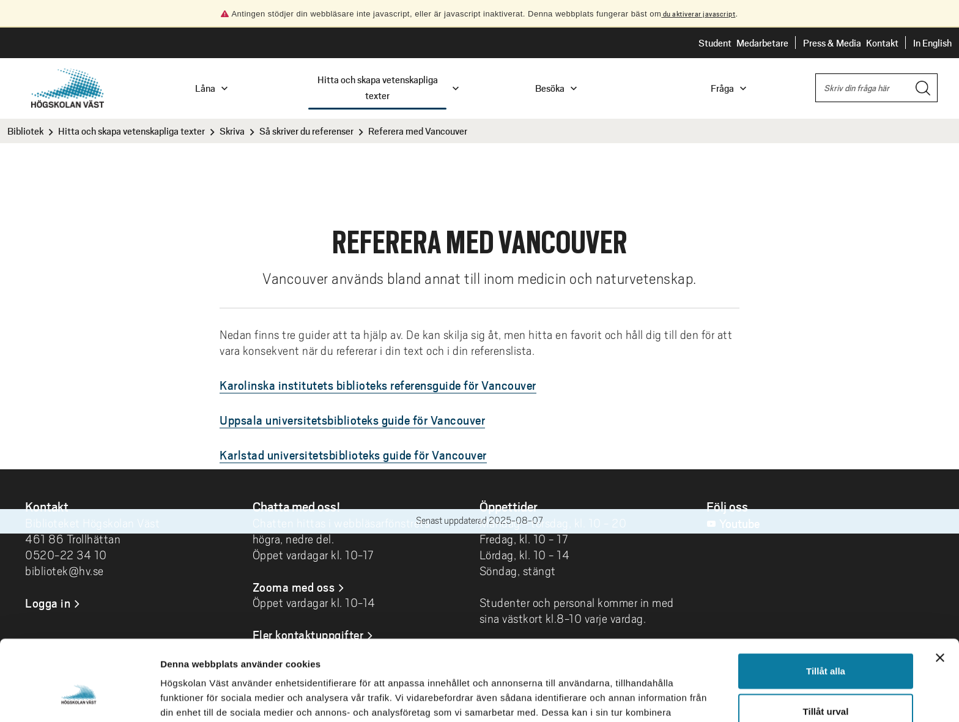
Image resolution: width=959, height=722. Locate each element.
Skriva (232, 130)
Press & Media (832, 42)
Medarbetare (762, 42)
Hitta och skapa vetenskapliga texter (131, 130)
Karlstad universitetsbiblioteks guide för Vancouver (353, 455)
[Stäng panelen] (940, 588)
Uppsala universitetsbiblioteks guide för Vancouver (352, 420)
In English (932, 42)
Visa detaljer (664, 698)
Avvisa (825, 682)
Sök (815, 74)
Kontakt (882, 42)
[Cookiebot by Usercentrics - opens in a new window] (79, 698)
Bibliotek (25, 130)
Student (714, 42)
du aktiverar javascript (698, 13)
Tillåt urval (826, 642)
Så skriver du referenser (306, 130)
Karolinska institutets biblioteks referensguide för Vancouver (378, 385)
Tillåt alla (825, 602)
